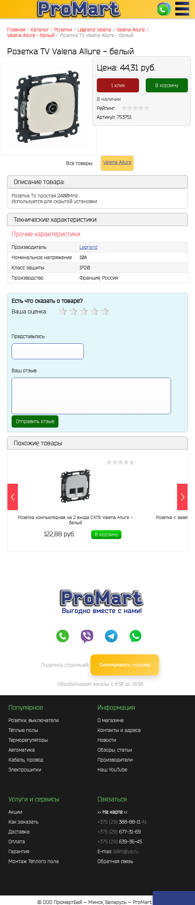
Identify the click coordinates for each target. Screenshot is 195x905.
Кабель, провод (25, 760)
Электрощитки (24, 769)
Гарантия (18, 851)
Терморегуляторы (28, 740)
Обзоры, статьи (115, 750)
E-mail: (118, 851)
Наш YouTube (112, 769)
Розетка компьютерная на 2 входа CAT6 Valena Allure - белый (75, 520)
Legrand (89, 247)
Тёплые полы (23, 730)
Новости (107, 740)
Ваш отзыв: (24, 370)
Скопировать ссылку (125, 664)
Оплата (16, 841)
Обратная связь (115, 861)
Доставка (19, 831)
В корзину (166, 85)
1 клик (118, 85)
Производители (115, 760)
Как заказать (23, 822)
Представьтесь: (28, 336)
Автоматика (21, 750)
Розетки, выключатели (33, 720)
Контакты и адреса (119, 730)
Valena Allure (117, 162)
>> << (112, 812)
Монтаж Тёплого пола (33, 861)
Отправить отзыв (35, 421)
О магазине (111, 720)
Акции (15, 812)
